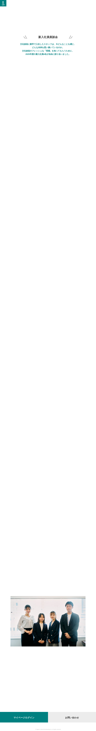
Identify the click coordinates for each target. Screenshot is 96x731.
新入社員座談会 (74, 4)
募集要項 (83, 4)
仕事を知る (65, 4)
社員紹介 (45, 4)
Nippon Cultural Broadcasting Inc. (44, 729)
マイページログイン (24, 717)
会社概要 (90, 4)
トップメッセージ (55, 4)
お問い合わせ (72, 717)
